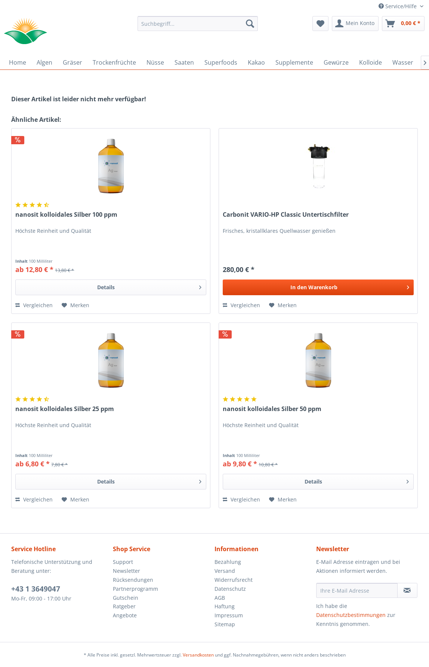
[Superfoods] (221, 62)
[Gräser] (72, 62)
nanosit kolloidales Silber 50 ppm (272, 409)
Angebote (125, 615)
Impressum (228, 615)
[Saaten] (184, 62)
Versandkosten (198, 655)
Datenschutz (230, 588)
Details (149, 286)
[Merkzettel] (320, 23)
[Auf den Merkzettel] (75, 305)
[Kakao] (256, 62)
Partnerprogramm (135, 588)
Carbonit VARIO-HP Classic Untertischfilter (286, 215)
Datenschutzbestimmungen (351, 614)
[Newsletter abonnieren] (407, 590)
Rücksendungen (133, 579)
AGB (219, 597)
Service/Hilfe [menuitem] (398, 6)
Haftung (224, 606)
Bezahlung (227, 561)
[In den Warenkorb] (318, 287)
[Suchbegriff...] (197, 23)
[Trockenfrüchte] (114, 62)
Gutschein (125, 597)
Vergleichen (34, 305)
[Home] (17, 62)
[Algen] (44, 62)
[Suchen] (250, 23)
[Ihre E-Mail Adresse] (357, 590)
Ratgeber (124, 606)
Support (123, 561)
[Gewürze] (336, 62)
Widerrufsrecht (233, 579)
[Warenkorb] (403, 23)
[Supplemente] (294, 62)
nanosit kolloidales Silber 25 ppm (64, 409)
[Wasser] (403, 62)
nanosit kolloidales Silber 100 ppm (66, 215)
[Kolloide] (370, 62)
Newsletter (126, 570)
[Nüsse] (155, 62)
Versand (224, 570)
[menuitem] (197, 23)
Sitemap (224, 624)
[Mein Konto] (355, 23)
